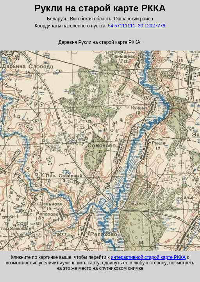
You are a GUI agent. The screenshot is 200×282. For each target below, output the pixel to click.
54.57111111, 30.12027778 (136, 26)
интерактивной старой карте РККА (148, 257)
